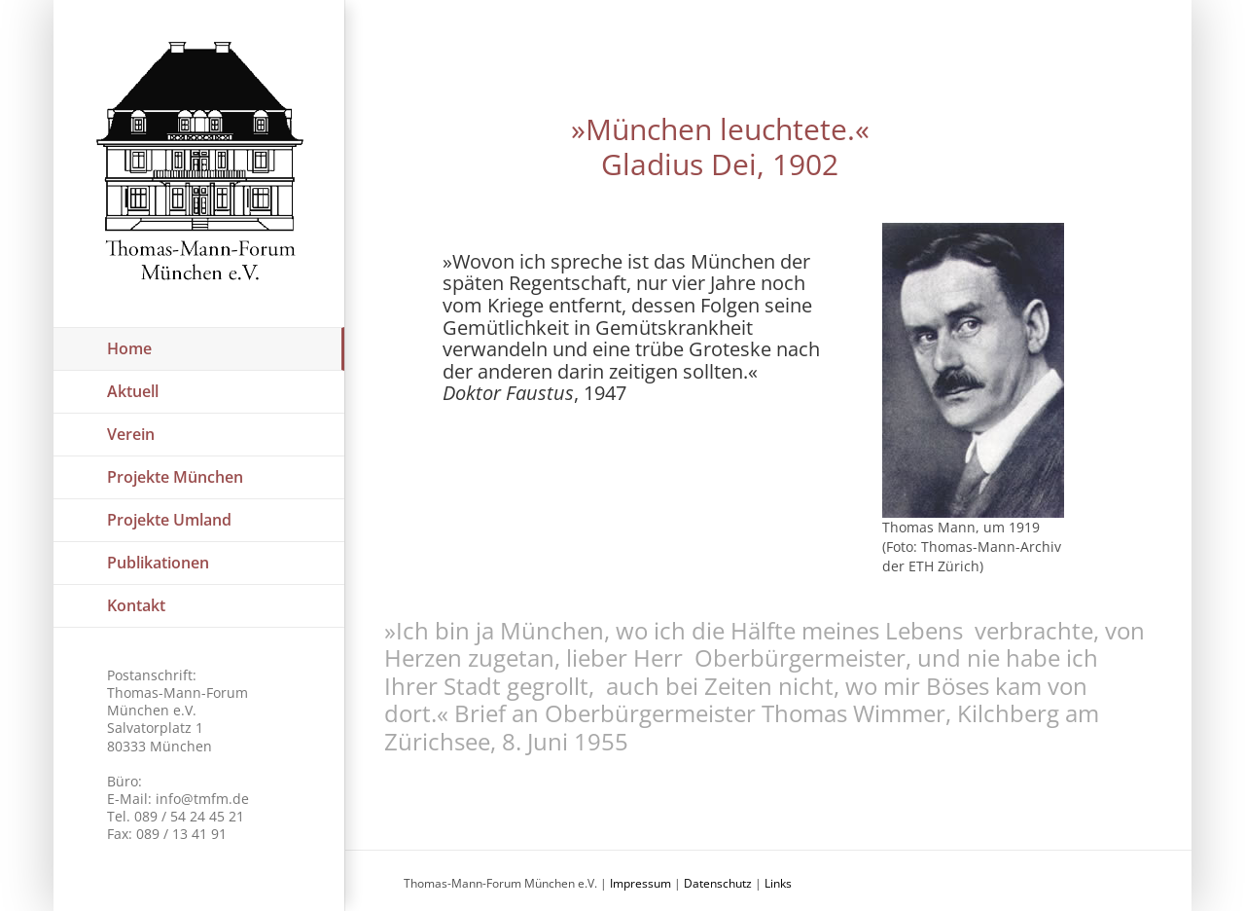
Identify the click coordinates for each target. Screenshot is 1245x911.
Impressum (640, 883)
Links (778, 883)
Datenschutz (718, 883)
